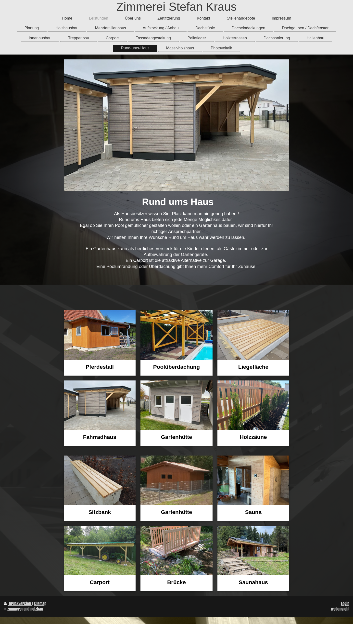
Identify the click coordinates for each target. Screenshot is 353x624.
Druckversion (18, 603)
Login (345, 603)
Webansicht (340, 609)
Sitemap (40, 603)
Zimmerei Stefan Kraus (176, 6)
